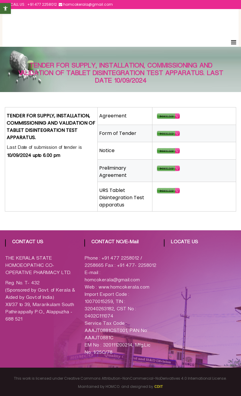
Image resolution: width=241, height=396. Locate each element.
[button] (5, 8)
